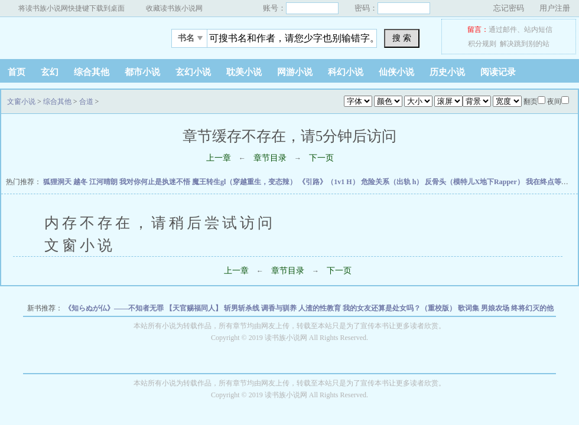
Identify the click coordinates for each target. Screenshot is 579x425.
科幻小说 (345, 72)
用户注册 (554, 8)
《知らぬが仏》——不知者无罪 (114, 308)
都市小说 (142, 72)
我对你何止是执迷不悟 (155, 182)
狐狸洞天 (58, 182)
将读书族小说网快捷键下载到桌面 (71, 8)
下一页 (321, 157)
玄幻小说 (193, 72)
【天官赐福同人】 (194, 308)
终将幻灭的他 (532, 308)
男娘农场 (496, 308)
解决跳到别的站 (524, 44)
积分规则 (482, 44)
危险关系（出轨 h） (393, 182)
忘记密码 (508, 8)
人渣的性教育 (320, 308)
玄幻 (49, 72)
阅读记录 (498, 72)
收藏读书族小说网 (174, 8)
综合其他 (91, 72)
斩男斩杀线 (242, 308)
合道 (86, 101)
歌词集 (469, 308)
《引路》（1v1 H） (329, 182)
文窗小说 (74, 35)
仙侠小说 (396, 72)
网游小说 (295, 72)
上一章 (218, 157)
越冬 (81, 182)
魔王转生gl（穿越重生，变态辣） (245, 182)
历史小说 (447, 72)
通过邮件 (503, 29)
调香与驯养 (279, 308)
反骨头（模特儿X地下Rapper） (475, 182)
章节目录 (270, 157)
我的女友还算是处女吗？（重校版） (400, 308)
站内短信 (538, 29)
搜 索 (401, 37)
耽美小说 (244, 72)
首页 (16, 72)
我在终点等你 (548, 182)
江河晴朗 (104, 182)
